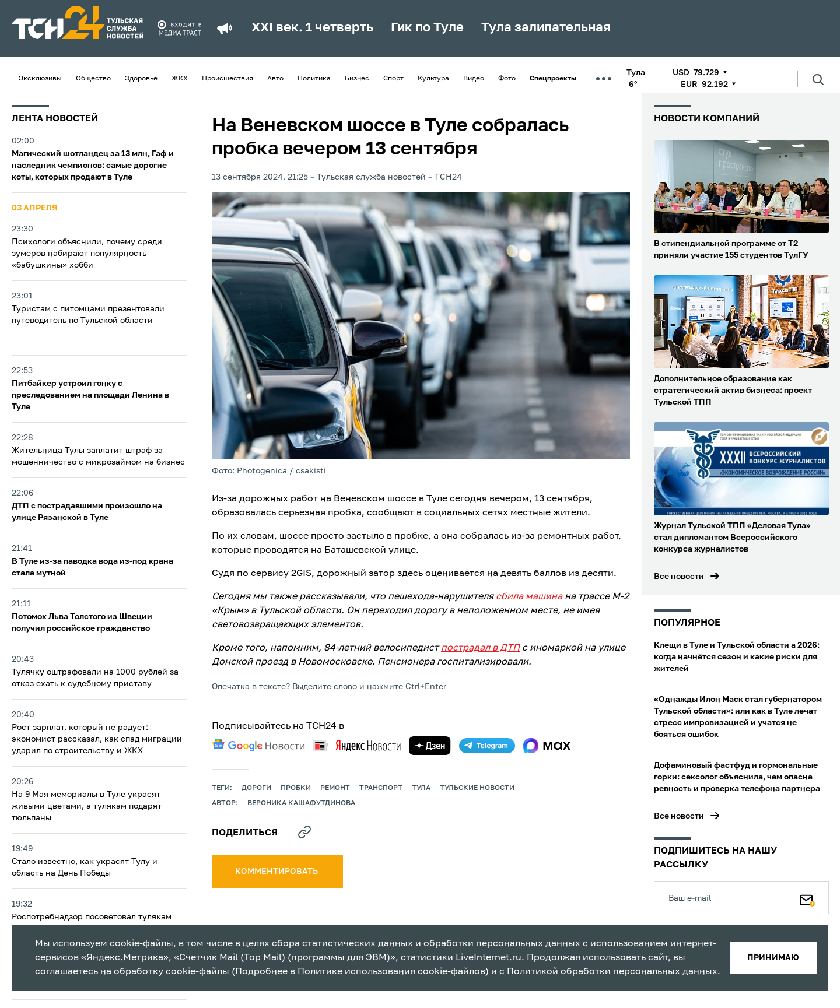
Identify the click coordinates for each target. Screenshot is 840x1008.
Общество (93, 78)
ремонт (335, 788)
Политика (314, 78)
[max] (546, 745)
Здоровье (141, 78)
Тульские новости (477, 788)
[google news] (258, 745)
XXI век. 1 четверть (312, 28)
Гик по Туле (427, 28)
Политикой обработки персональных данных (612, 972)
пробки (296, 788)
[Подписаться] (807, 898)
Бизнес (357, 78)
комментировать (277, 871)
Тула (421, 788)
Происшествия (227, 78)
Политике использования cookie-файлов (391, 972)
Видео (473, 78)
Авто (275, 78)
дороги (256, 788)
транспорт (380, 788)
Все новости (679, 577)
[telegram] (487, 745)
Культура (433, 78)
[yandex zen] (430, 745)
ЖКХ (180, 78)
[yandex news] (357, 745)
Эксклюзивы (40, 78)
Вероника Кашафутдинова (301, 803)
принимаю (773, 958)
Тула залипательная (546, 28)
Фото (507, 78)
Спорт (393, 78)
